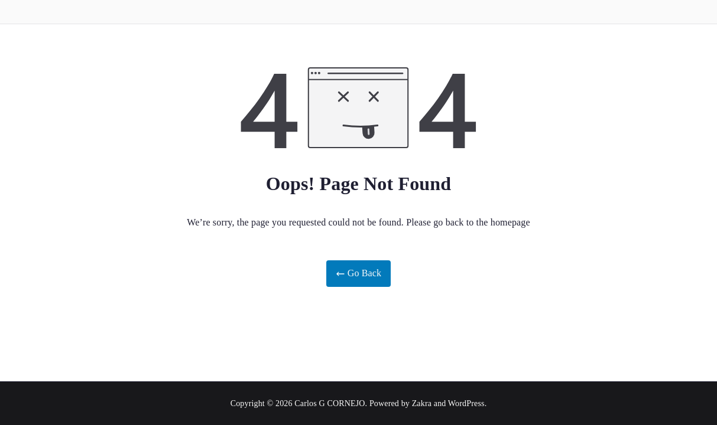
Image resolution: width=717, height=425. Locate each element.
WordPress (466, 403)
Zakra (422, 403)
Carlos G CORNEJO (329, 403)
